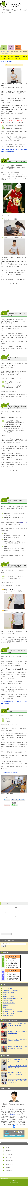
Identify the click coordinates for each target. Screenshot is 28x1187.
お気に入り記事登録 (14, 65)
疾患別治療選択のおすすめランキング (12, 998)
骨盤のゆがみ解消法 (8, 1015)
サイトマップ (9, 1170)
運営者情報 (8, 1150)
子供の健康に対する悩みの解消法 (11, 990)
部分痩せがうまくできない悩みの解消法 (13, 1011)
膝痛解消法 (5, 1007)
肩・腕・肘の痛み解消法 (6, 61)
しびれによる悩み (7, 988)
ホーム (7, 1147)
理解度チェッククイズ (8, 996)
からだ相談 (8, 1157)
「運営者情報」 (13, 1114)
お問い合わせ (9, 1154)
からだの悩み (11, 47)
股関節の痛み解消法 (8, 1000)
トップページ (3, 47)
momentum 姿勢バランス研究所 (10, 772)
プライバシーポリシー (11, 1164)
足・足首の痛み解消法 (8, 1009)
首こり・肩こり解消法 (8, 1013)
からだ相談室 (18, 47)
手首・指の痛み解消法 (8, 992)
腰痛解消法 (5, 1005)
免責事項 (8, 1167)
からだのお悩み (9, 1160)
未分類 (4, 994)
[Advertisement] (14, 30)
